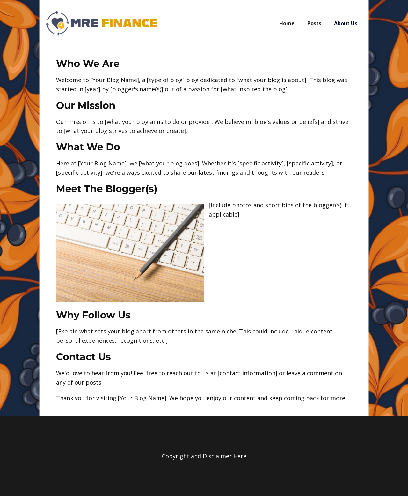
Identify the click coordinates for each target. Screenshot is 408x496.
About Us (345, 23)
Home (287, 23)
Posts (314, 23)
